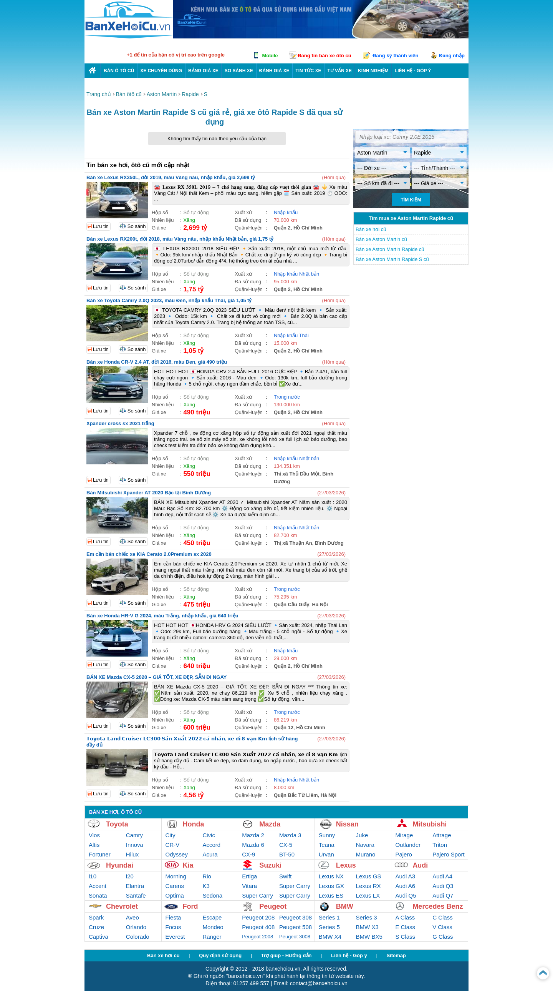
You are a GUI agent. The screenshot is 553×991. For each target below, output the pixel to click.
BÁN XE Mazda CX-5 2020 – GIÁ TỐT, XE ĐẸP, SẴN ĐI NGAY (156, 677)
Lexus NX (331, 876)
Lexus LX (368, 895)
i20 (130, 876)
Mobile (270, 55)
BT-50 (287, 854)
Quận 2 (282, 228)
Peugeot (272, 906)
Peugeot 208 (258, 917)
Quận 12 (283, 727)
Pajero (403, 854)
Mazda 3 (290, 835)
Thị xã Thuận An (293, 543)
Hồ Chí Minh (308, 228)
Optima (175, 895)
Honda (193, 824)
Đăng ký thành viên (395, 55)
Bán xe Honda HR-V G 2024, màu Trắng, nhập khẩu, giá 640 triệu (162, 616)
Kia (188, 865)
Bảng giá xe (203, 70)
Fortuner (100, 854)
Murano (366, 854)
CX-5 (285, 844)
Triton (439, 844)
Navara (365, 844)
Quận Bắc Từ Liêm (296, 795)
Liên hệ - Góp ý (349, 955)
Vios (94, 835)
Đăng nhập (452, 55)
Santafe (136, 895)
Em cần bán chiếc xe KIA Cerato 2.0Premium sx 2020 (149, 554)
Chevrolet (122, 906)
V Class (442, 927)
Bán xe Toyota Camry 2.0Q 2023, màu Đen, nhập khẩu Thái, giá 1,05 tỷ (169, 300)
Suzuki (270, 865)
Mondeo (212, 927)
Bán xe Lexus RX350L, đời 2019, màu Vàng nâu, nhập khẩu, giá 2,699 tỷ (170, 177)
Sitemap (396, 955)
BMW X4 (330, 936)
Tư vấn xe (339, 70)
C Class (442, 917)
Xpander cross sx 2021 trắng (120, 423)
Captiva (98, 936)
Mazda (269, 824)
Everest (175, 936)
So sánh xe (239, 70)
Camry (134, 835)
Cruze (96, 927)
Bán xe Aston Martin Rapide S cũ (392, 259)
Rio (206, 876)
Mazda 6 (253, 844)
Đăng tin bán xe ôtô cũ (324, 55)
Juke (362, 835)
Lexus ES (331, 895)
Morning (176, 876)
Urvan (326, 854)
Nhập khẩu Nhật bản (296, 274)
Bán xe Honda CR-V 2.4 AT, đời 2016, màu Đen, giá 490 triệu (156, 362)
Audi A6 (405, 886)
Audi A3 (405, 876)
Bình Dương (329, 543)
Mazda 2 (253, 835)
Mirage (404, 835)
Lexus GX (331, 886)
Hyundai (119, 865)
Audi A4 (442, 876)
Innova (134, 844)
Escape (212, 917)
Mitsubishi (429, 824)
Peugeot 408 (258, 927)
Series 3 (366, 917)
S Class (405, 936)
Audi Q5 (405, 895)
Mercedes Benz (437, 906)
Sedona (212, 895)
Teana (326, 844)
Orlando (136, 927)
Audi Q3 (442, 886)
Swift (285, 876)
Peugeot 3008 (294, 936)
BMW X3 (367, 927)
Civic (208, 835)
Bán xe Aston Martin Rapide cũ (390, 249)
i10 (92, 876)
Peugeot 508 (295, 927)
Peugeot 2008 (257, 936)
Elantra (135, 886)
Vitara (249, 886)
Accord (211, 844)
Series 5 (329, 927)
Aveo (132, 917)
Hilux (132, 854)
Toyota (117, 824)
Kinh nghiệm (373, 70)
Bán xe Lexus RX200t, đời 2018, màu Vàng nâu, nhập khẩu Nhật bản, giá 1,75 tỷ (179, 239)
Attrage (441, 835)
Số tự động (196, 212)
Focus (173, 927)
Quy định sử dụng (220, 955)
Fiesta (173, 917)
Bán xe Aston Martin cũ (381, 239)
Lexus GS (368, 876)
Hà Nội (320, 604)
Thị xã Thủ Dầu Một (297, 474)
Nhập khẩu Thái (291, 335)
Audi (420, 865)
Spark (96, 917)
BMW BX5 (369, 936)
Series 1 (329, 917)
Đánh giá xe (274, 70)
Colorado (137, 936)
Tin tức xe (308, 70)
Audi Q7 (442, 895)
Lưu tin (101, 226)
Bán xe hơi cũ (371, 229)
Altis (94, 844)
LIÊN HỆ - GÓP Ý (413, 70)
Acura (209, 854)
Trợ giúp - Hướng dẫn (286, 955)
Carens (175, 886)
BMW (344, 906)
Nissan (347, 824)
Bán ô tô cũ (119, 70)
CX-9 (248, 854)
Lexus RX (368, 886)
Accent (97, 886)
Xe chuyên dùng (161, 70)
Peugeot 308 (295, 917)
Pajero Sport (448, 854)
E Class (405, 927)
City (171, 835)
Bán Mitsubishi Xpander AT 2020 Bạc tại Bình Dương (148, 493)
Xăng (189, 220)
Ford (190, 906)
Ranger (211, 936)
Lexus (346, 865)
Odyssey (177, 854)
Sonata (98, 895)
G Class (442, 936)
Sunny (327, 835)
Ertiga (249, 876)
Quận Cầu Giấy (292, 604)
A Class (405, 917)
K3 (205, 886)
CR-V (173, 844)
